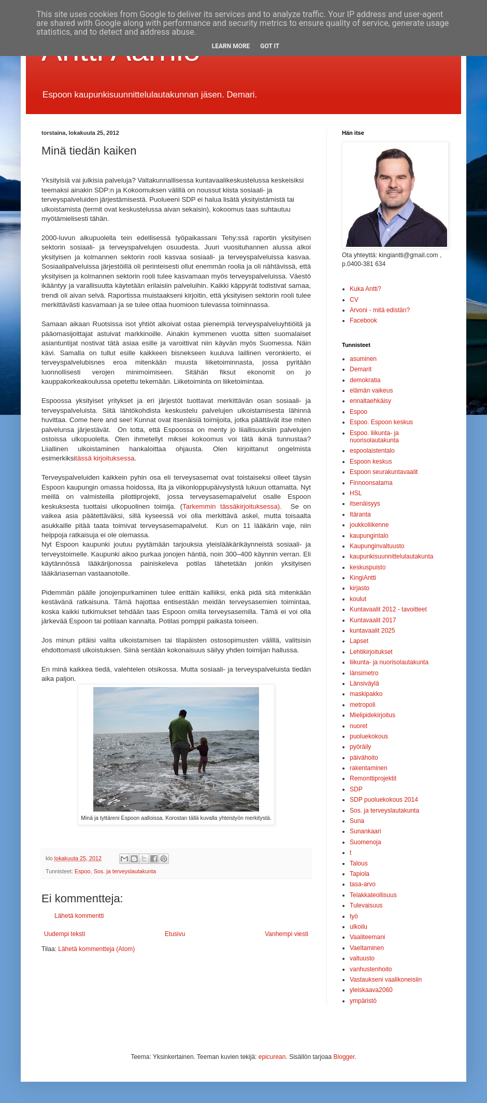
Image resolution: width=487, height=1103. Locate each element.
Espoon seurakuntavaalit (384, 472)
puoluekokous (369, 736)
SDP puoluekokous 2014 (384, 799)
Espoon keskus (371, 461)
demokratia (365, 380)
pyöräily (360, 746)
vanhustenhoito (371, 969)
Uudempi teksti (64, 934)
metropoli (362, 704)
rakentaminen (369, 768)
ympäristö (363, 1000)
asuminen (363, 358)
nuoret (358, 726)
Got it (269, 46)
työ (354, 916)
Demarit (360, 369)
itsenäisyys (365, 503)
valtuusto (362, 958)
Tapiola (359, 873)
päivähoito (364, 757)
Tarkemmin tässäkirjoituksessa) (231, 506)
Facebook (363, 320)
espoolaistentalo (372, 450)
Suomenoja (365, 842)
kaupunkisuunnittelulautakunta (391, 556)
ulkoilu (358, 926)
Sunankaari (365, 831)
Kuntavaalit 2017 (373, 620)
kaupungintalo (369, 535)
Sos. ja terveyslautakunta (125, 871)
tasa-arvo (363, 884)
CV (354, 299)
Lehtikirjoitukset (371, 651)
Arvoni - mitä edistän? (380, 310)
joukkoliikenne (369, 524)
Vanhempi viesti (286, 934)
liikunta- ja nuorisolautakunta (389, 662)
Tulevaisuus (366, 905)
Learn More (231, 46)
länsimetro (364, 673)
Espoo (83, 871)
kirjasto (359, 588)
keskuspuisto (367, 567)
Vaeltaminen (367, 948)
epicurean (272, 1056)
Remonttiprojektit (373, 778)
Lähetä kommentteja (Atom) (96, 949)
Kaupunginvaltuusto (377, 546)
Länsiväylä (364, 683)
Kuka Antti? (365, 288)
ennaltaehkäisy (370, 400)
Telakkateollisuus (373, 895)
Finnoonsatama (371, 482)
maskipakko (366, 693)
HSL (356, 493)
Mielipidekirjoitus (372, 715)
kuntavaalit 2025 (372, 630)
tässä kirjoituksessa (104, 458)
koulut (358, 599)
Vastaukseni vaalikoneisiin (386, 979)
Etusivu (175, 934)
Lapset (359, 641)
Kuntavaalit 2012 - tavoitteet (388, 609)
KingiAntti (363, 577)
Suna (357, 821)
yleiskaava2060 (371, 990)
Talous (359, 863)
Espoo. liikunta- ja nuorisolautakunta (374, 436)
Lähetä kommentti (79, 915)
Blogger (344, 1056)
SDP (356, 789)
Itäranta (360, 514)
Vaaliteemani (367, 937)
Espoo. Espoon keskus (381, 422)
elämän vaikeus (371, 390)
